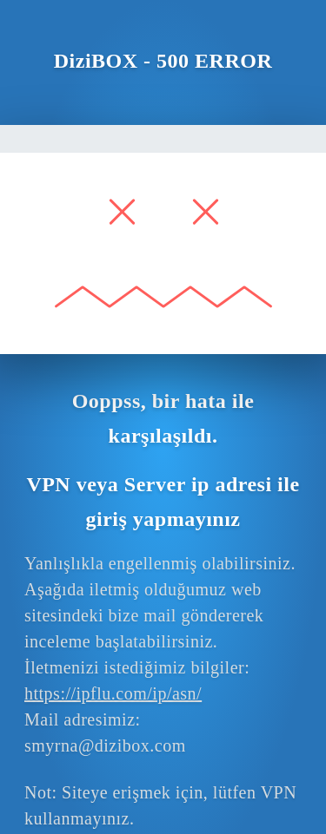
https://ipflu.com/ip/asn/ (113, 693)
